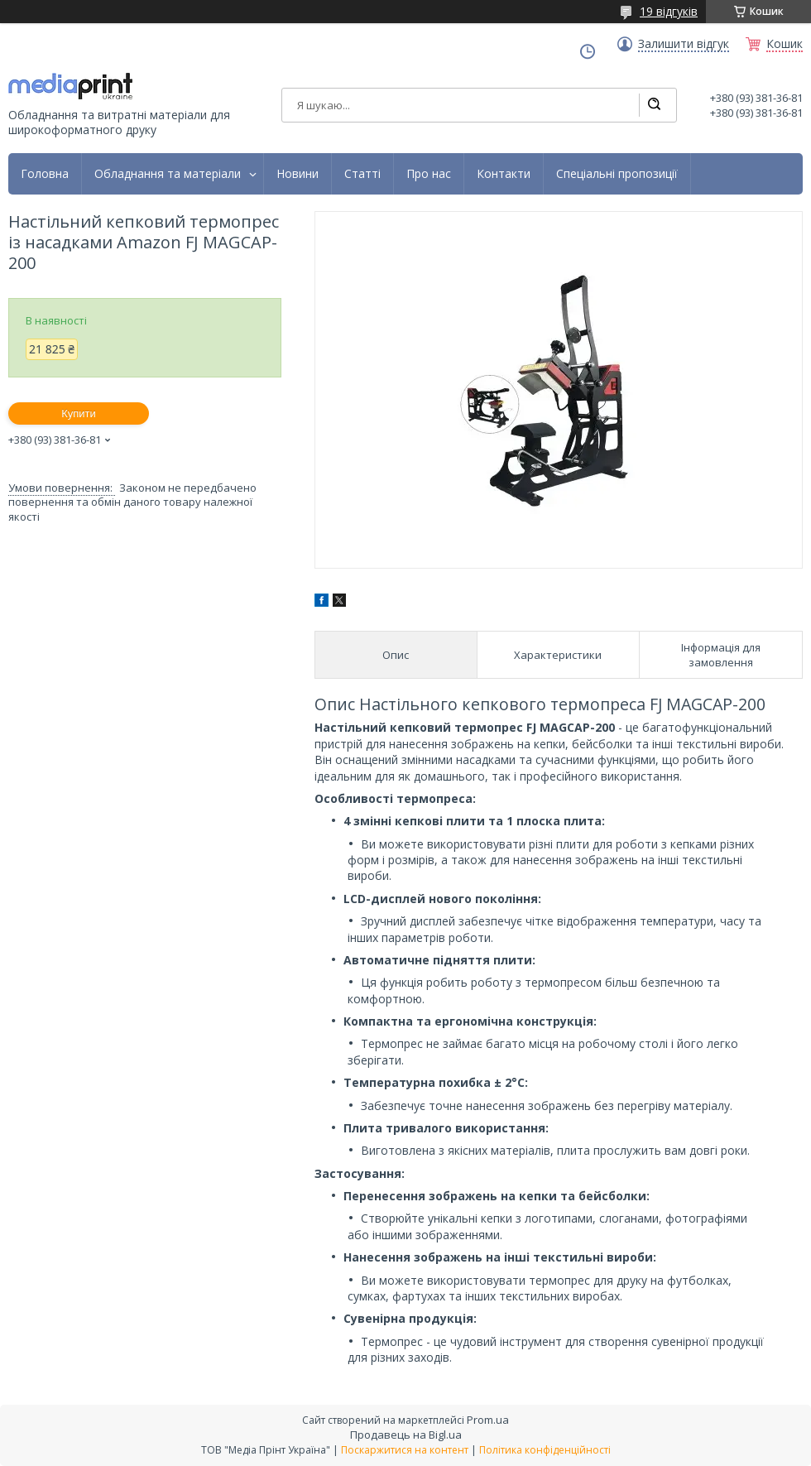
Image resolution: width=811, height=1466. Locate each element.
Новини (297, 173)
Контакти (503, 173)
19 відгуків (669, 11)
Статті (362, 173)
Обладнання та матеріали (167, 173)
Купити (78, 413)
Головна (45, 173)
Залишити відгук (683, 43)
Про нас (428, 173)
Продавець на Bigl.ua (406, 1434)
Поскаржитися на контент (404, 1450)
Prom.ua (488, 1419)
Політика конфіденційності (545, 1450)
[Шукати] (654, 105)
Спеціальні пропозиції (617, 173)
